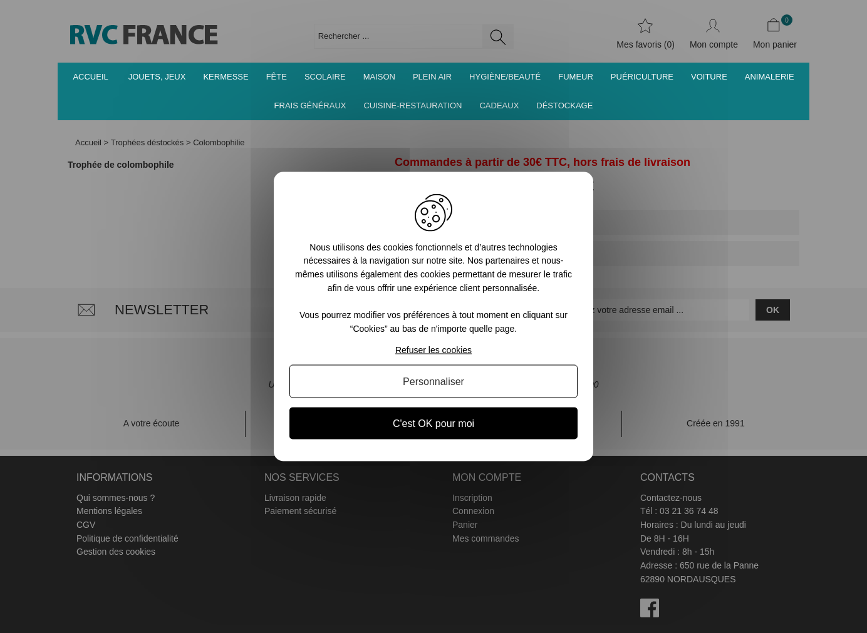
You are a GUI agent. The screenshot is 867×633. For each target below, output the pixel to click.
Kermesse (225, 76)
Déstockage (564, 105)
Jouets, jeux (157, 76)
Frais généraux (310, 105)
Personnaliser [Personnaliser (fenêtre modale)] (433, 381)
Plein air (432, 76)
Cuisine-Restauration (412, 105)
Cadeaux (499, 105)
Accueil (90, 76)
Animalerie (769, 76)
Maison (379, 76)
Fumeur (575, 76)
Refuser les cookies (433, 350)
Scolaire (325, 76)
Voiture (709, 76)
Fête (276, 76)
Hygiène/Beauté (505, 76)
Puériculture (642, 76)
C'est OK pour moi (433, 423)
